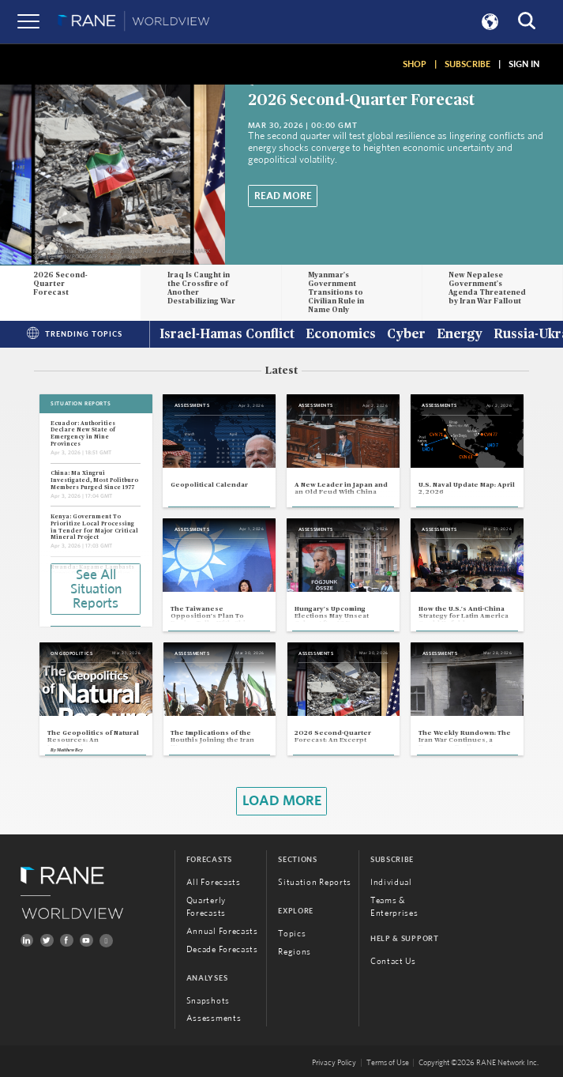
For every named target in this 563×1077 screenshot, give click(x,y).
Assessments (214, 1018)
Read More (283, 196)
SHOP (414, 64)
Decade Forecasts (222, 949)
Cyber (406, 335)
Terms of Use (387, 1063)
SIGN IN (524, 64)
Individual (391, 882)
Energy (459, 335)
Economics (341, 335)
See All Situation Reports (96, 589)
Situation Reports (314, 882)
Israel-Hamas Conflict (227, 335)
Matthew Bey (70, 749)
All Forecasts (213, 882)
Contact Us (393, 961)
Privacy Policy (334, 1063)
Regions (294, 951)
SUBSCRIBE (467, 64)
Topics (292, 933)
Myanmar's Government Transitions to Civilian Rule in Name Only (336, 293)
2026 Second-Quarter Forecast (361, 100)
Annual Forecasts (222, 931)
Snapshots (208, 1000)
